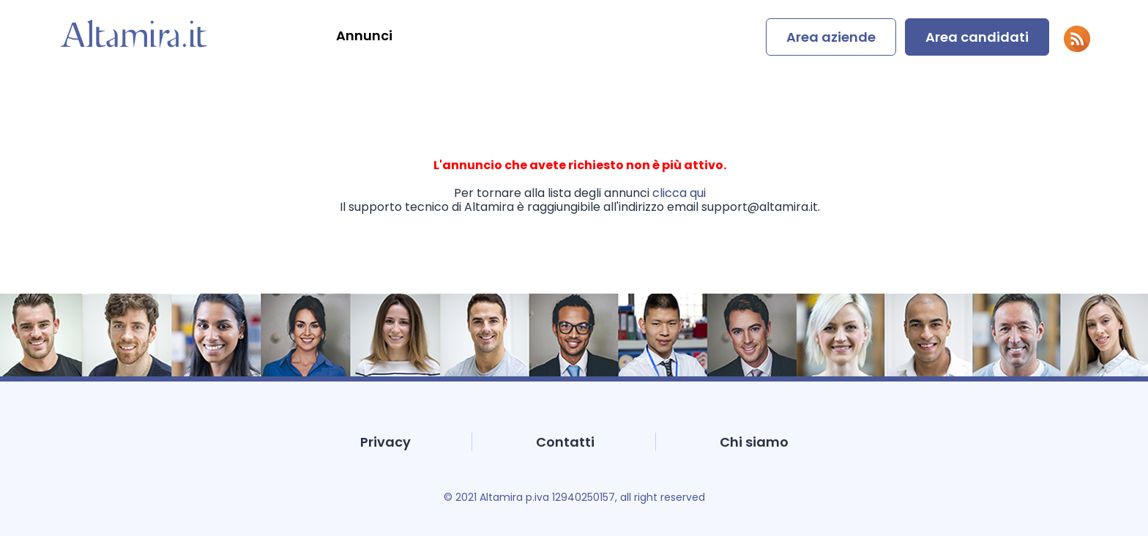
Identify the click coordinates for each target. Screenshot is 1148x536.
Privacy (385, 442)
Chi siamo (754, 442)
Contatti (565, 442)
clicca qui (679, 193)
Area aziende (831, 37)
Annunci (364, 35)
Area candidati (977, 37)
